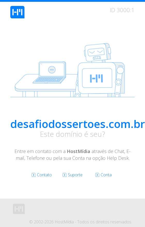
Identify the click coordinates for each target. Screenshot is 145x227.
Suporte (72, 175)
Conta (103, 175)
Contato (41, 175)
